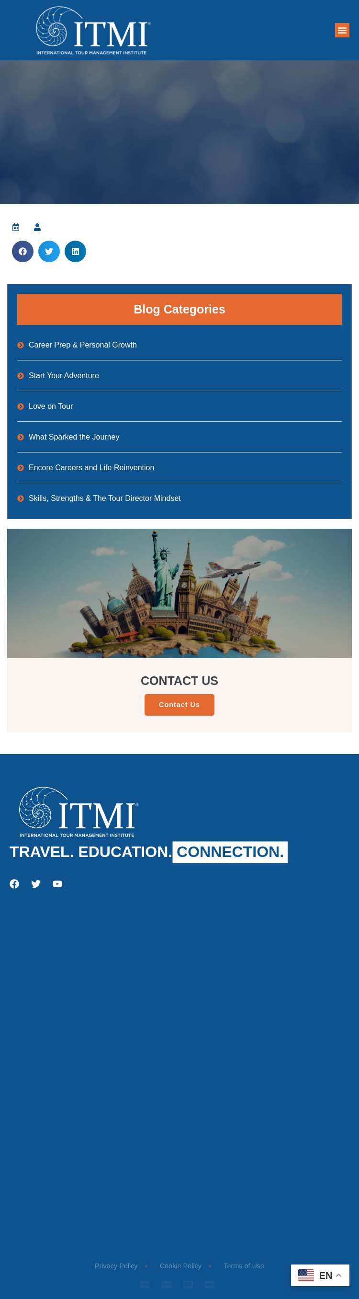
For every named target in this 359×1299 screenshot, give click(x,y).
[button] (342, 30)
